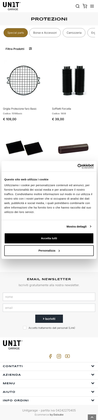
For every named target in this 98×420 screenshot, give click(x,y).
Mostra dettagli (76, 226)
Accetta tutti (49, 238)
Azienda (48, 374)
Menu (48, 383)
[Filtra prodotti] (30, 49)
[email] (49, 308)
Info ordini (48, 400)
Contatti (48, 366)
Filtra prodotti (15, 49)
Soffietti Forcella (61, 108)
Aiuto (48, 391)
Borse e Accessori (45, 32)
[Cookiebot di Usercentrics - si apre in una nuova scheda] (77, 166)
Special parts (15, 32)
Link (71, 327)
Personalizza (49, 250)
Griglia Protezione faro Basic (20, 108)
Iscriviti (49, 319)
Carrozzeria (74, 32)
